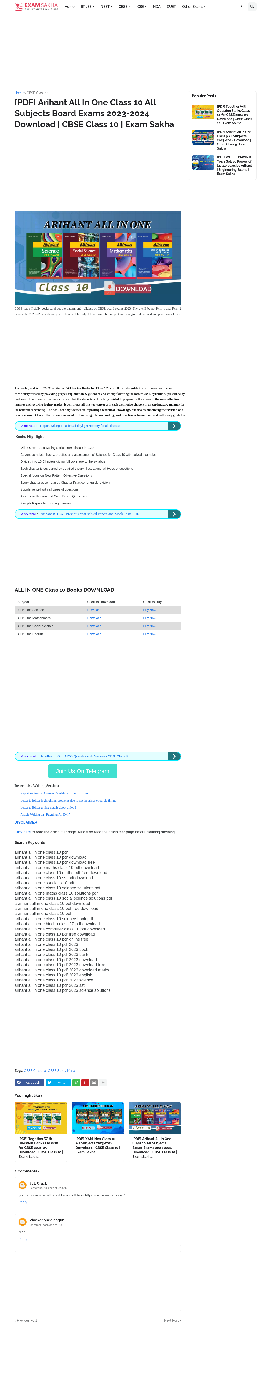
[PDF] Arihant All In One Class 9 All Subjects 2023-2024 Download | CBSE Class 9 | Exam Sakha (234, 140)
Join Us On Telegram (82, 770)
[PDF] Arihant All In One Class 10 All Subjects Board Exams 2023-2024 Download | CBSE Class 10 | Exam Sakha (154, 1146)
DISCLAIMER (26, 821)
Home (19, 92)
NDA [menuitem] (157, 7)
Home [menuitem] (70, 7)
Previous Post (27, 1319)
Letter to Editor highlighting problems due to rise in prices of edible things (68, 799)
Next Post (171, 1319)
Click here (23, 830)
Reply (23, 1201)
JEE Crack (38, 1182)
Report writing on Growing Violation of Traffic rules (54, 792)
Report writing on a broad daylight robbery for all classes (79, 425)
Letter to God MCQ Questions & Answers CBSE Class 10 (85, 755)
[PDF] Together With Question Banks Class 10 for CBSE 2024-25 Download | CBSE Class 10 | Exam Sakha (41, 1146)
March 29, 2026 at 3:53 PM (46, 1223)
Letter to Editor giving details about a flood (48, 806)
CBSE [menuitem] (123, 7)
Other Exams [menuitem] (192, 7)
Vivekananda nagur (47, 1219)
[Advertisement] (136, 52)
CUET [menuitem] (171, 7)
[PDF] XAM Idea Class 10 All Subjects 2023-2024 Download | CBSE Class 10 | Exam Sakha (97, 1144)
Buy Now (149, 609)
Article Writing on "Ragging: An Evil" (45, 813)
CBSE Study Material (63, 1069)
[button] (243, 6)
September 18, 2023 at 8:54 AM (49, 1186)
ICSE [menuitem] (140, 7)
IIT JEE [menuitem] (86, 7)
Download (94, 609)
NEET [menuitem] (105, 7)
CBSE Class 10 (38, 92)
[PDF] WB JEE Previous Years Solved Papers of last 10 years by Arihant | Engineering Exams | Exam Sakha (234, 165)
